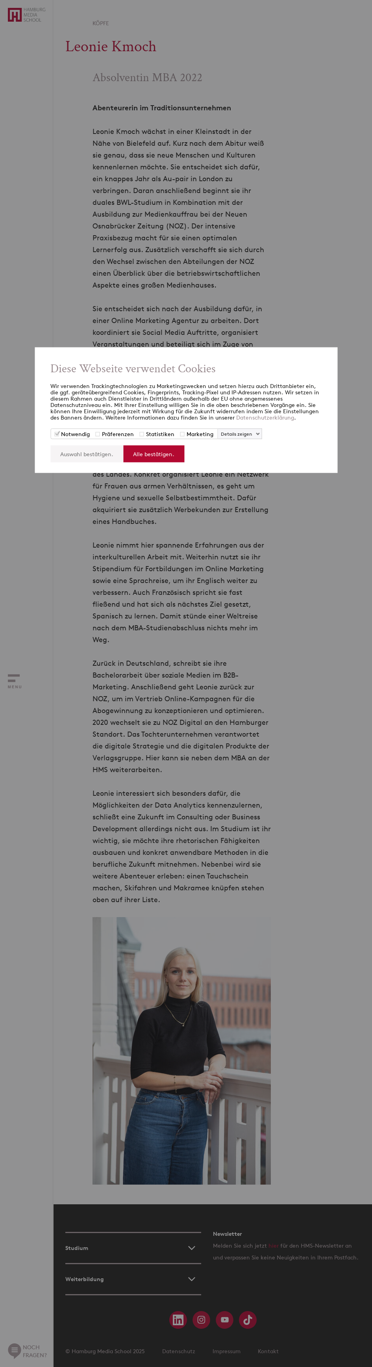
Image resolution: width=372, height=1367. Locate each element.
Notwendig (75, 434)
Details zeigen (236, 434)
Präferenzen (118, 434)
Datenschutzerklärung (265, 417)
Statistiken (160, 434)
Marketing (200, 434)
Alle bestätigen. (153, 454)
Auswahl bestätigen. (86, 454)
